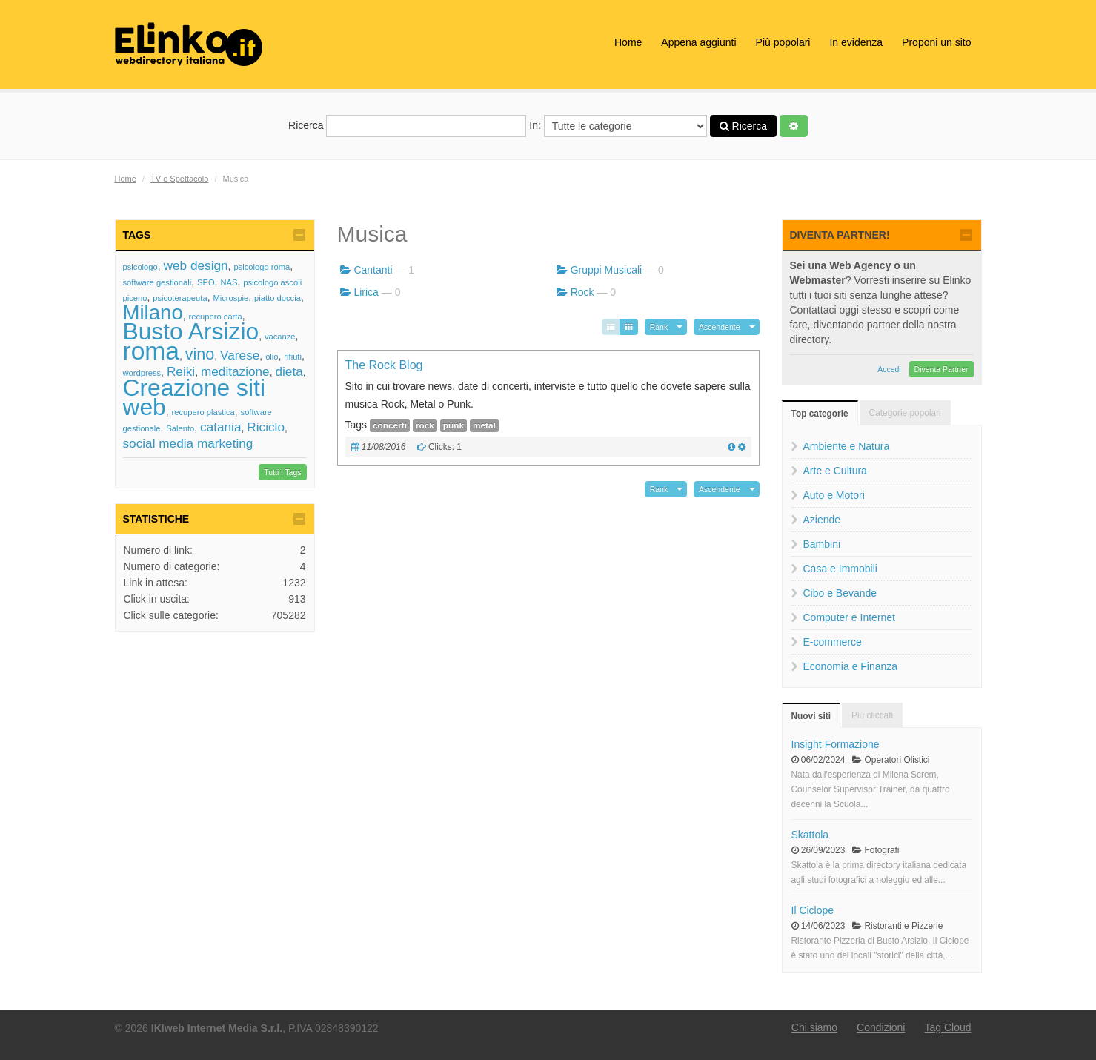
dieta (288, 371)
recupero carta (215, 316)
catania (220, 427)
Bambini (822, 544)
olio (271, 356)
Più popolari (783, 42)
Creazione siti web (194, 397)
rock (425, 425)
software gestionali (157, 282)
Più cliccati (872, 715)
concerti (390, 425)
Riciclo (266, 427)
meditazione (235, 371)
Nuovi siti (811, 716)
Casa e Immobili (840, 568)
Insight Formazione (835, 744)
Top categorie (819, 413)
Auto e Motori (834, 495)
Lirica (365, 292)
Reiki (181, 371)
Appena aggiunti (698, 42)
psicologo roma (261, 266)
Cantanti (372, 270)
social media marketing (188, 443)
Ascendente (719, 326)
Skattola (810, 835)
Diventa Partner (941, 369)
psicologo (140, 266)
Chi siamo (814, 1027)
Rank (659, 326)
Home (628, 42)
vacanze (280, 336)
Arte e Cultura (835, 471)
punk (453, 425)
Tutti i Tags (282, 472)
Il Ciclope (812, 910)
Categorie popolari (905, 413)
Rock (582, 292)
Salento (180, 428)
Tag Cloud (947, 1027)
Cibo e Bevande (840, 593)
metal (484, 425)
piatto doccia (277, 298)
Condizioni (881, 1027)
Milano (153, 312)
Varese (239, 355)
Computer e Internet (849, 617)
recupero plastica (203, 412)
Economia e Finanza (850, 666)
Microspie (230, 298)
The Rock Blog (384, 365)
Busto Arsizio (191, 331)
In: (617, 126)
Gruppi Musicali (606, 270)
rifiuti (293, 356)
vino (200, 354)
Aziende (822, 520)
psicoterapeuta (180, 298)
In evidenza (856, 42)
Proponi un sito (936, 42)
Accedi (889, 369)
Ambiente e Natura (846, 446)
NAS (228, 282)
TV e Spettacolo (179, 178)
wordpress (142, 372)
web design (196, 265)
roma (151, 351)
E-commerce (832, 642)
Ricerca (407, 126)
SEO (206, 282)
